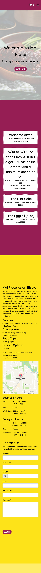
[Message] (20, 509)
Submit (7, 532)
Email (5, 472)
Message (6, 500)
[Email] (22, 476)
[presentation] (19, 523)
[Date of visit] (20, 495)
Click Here (20, 69)
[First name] (20, 457)
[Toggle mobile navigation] (37, 5)
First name (7, 453)
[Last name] (20, 467)
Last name (7, 463)
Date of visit (7, 490)
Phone (5, 481)
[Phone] (20, 485)
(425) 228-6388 (10, 357)
